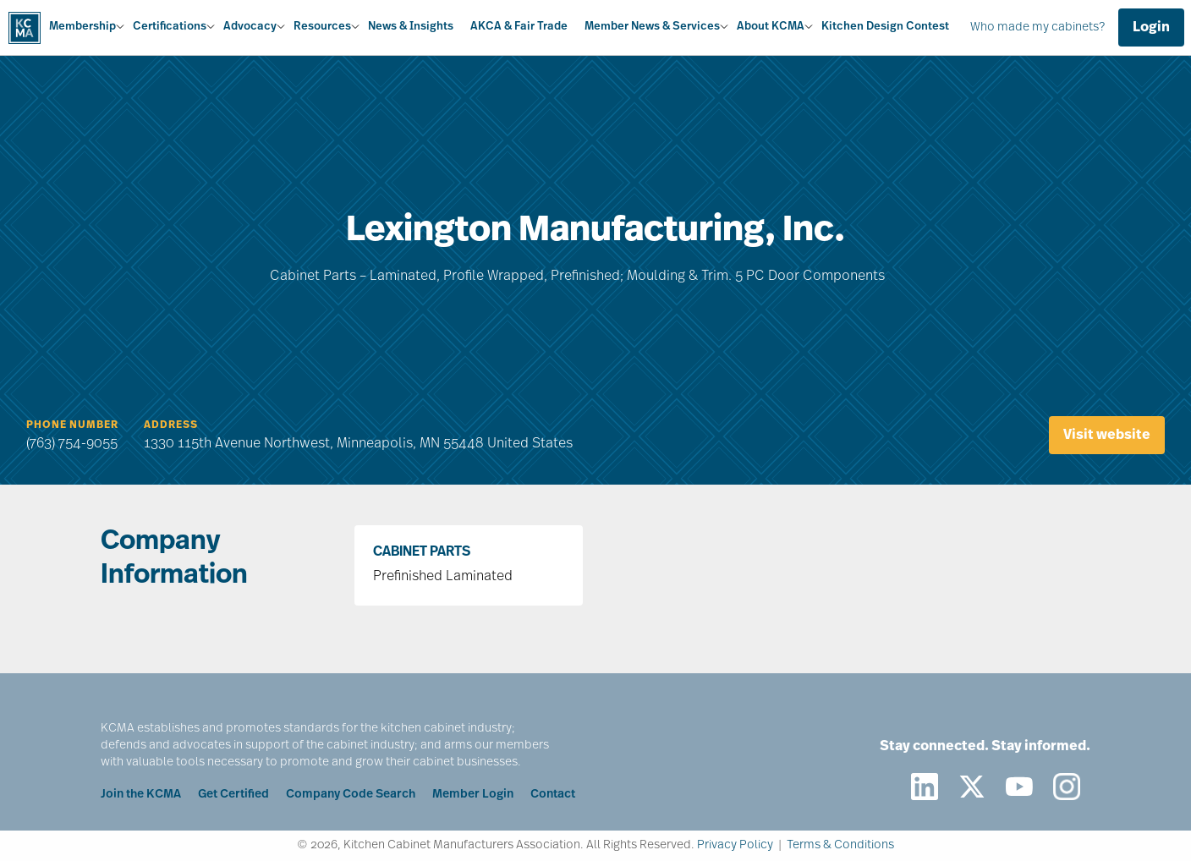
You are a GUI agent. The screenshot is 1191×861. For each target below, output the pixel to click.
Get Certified (233, 794)
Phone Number (72, 425)
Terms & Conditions (840, 845)
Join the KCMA (141, 794)
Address (171, 425)
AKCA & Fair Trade (519, 26)
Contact (552, 794)
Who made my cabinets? (1037, 27)
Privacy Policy (735, 845)
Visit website (1106, 435)
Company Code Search (350, 794)
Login (1151, 28)
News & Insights (410, 26)
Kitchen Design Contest (885, 26)
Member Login (472, 794)
